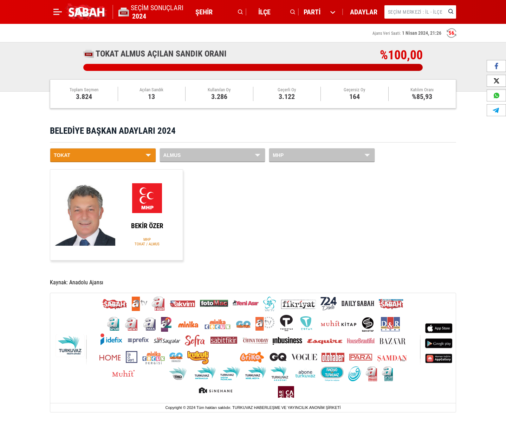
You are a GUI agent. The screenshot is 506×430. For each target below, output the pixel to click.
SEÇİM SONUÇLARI (157, 12)
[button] (217, 12)
